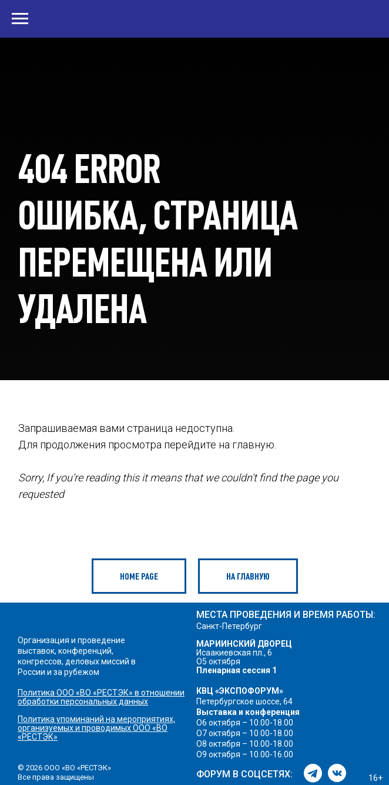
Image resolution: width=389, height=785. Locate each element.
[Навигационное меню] (20, 19)
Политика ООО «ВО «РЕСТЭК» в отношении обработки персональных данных (101, 697)
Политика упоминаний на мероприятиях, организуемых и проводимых (96, 723)
